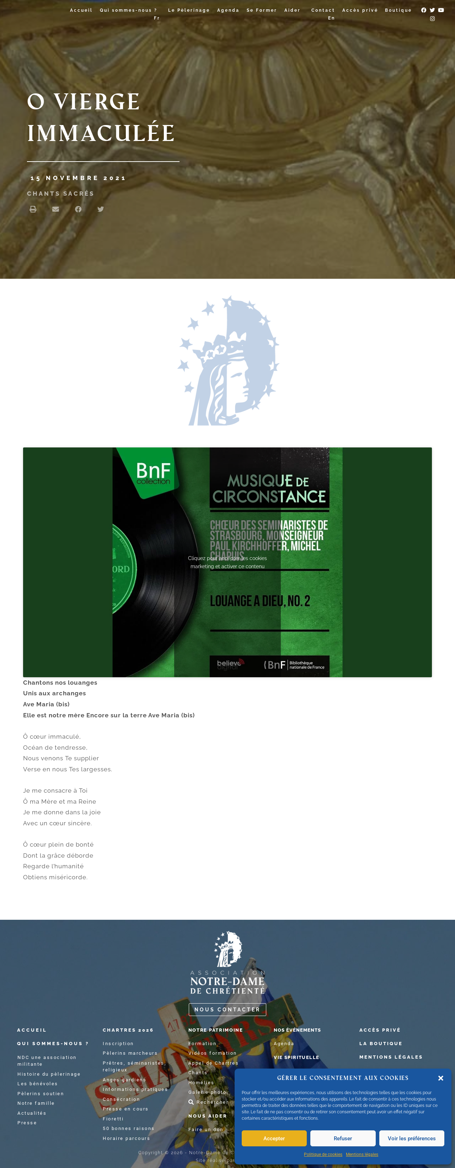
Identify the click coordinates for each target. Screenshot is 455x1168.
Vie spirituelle (306, 1057)
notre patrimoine (225, 1030)
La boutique (385, 1043)
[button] (440, 1078)
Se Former (262, 10)
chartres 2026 (133, 1030)
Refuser (343, 1138)
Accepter (274, 1138)
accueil (33, 1030)
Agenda (228, 10)
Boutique (398, 10)
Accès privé (360, 10)
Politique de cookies (323, 1154)
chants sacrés (61, 193)
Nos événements (307, 1030)
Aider (294, 10)
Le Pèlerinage (189, 10)
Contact (323, 10)
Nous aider (211, 1116)
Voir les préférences (412, 1138)
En (331, 18)
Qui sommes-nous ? (130, 10)
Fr (157, 18)
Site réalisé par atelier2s (227, 1160)
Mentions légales (362, 1154)
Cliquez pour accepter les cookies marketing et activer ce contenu (227, 562)
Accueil (81, 10)
